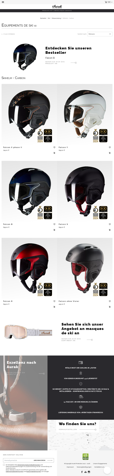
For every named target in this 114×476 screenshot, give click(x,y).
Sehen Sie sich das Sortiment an (71, 339)
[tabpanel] (29, 113)
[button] (3, 2)
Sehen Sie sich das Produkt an (55, 62)
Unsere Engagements (100, 463)
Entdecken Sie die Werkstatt (16, 373)
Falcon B (50, 58)
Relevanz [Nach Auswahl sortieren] (100, 34)
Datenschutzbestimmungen (14, 471)
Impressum (70, 467)
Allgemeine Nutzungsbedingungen (28, 465)
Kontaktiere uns (99, 467)
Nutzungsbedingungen (33, 471)
